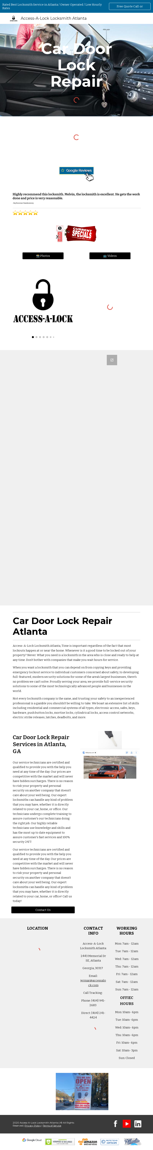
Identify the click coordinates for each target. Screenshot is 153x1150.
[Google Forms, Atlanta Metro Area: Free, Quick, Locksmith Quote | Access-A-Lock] (76, 478)
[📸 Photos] (43, 255)
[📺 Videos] (109, 255)
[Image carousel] (43, 303)
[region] (76, 6)
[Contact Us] (43, 910)
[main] (76, 65)
